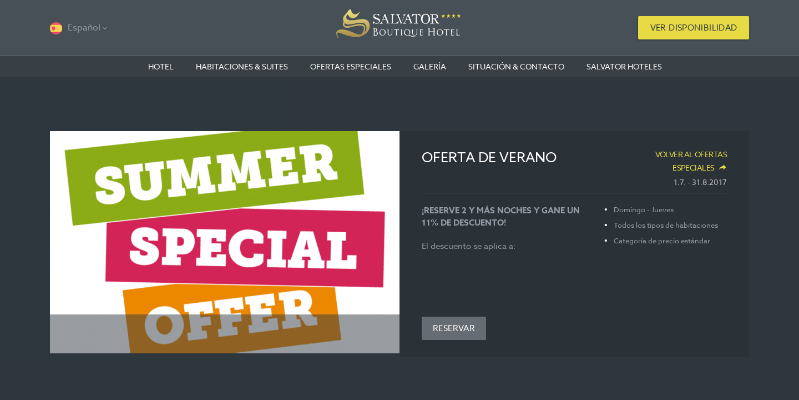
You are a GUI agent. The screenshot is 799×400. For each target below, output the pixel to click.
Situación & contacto (516, 66)
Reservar (454, 328)
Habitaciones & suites (242, 66)
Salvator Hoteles (624, 66)
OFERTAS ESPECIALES (350, 66)
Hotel (161, 66)
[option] (225, 242)
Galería (429, 66)
